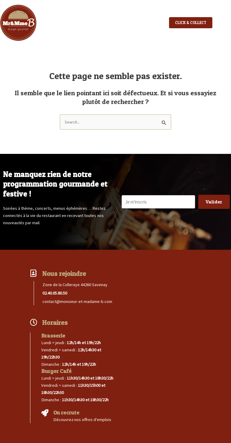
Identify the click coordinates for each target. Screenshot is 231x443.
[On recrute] (44, 413)
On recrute (66, 412)
